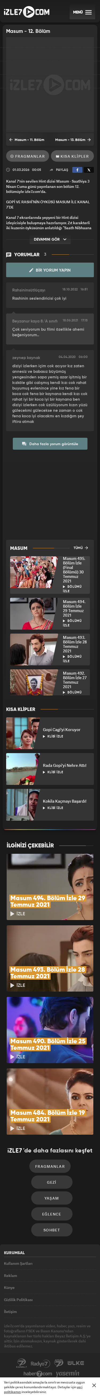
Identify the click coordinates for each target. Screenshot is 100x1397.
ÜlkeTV (75, 1363)
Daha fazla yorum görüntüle (50, 443)
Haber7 (38, 1374)
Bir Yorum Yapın (50, 270)
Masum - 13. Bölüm (73, 139)
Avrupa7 (59, 1363)
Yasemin (67, 1374)
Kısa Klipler (72, 156)
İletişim (10, 1311)
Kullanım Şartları (18, 1263)
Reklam (10, 1275)
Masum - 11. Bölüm (26, 139)
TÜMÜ (81, 547)
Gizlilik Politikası (18, 1299)
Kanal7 (21, 1363)
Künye (9, 1287)
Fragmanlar (27, 156)
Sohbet (51, 1229)
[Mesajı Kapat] (94, 1385)
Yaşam (52, 1198)
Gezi (52, 1182)
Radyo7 (40, 1363)
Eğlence (51, 1214)
